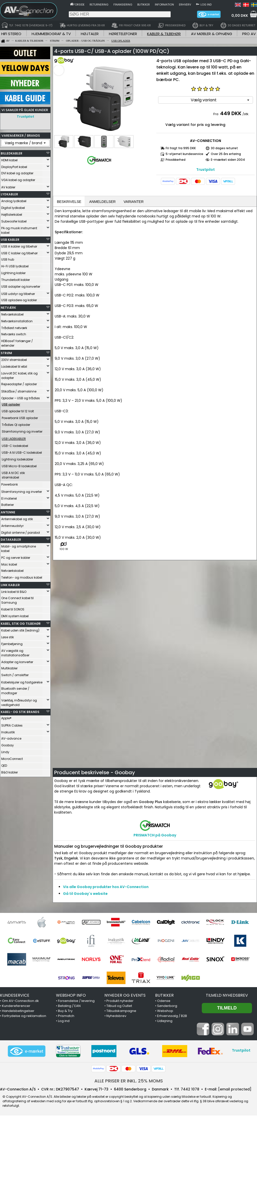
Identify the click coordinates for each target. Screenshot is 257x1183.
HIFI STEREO (11, 33)
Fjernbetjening (12, 644)
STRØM (6, 353)
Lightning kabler (13, 273)
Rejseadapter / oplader (19, 384)
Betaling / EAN (69, 1006)
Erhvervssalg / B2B (172, 1016)
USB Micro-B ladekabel (19, 466)
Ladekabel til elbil (14, 366)
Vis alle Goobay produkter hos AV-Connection (106, 887)
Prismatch (66, 1016)
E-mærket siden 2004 (228, 159)
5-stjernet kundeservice (184, 154)
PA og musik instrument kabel (19, 230)
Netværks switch (13, 334)
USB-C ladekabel (15, 446)
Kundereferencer (16, 1006)
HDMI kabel (9, 160)
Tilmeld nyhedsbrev (227, 996)
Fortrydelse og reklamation (24, 1016)
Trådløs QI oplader (16, 425)
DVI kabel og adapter (17, 173)
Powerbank (9, 484)
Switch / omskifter (15, 675)
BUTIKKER (164, 996)
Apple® (6, 718)
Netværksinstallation (17, 321)
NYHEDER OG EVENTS (125, 996)
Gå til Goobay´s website (85, 894)
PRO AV (249, 33)
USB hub (7, 259)
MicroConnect (12, 759)
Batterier (7, 505)
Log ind (206, 5)
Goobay (7, 745)
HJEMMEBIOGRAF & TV (51, 33)
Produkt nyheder (120, 1001)
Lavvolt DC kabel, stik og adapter (19, 375)
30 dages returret (224, 148)
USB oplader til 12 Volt (18, 411)
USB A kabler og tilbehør (19, 246)
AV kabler (8, 187)
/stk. (245, 114)
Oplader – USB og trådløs (20, 398)
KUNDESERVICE (14, 996)
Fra (216, 114)
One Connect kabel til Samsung (17, 600)
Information (164, 5)
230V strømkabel (14, 360)
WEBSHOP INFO (71, 996)
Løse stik (7, 637)
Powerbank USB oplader (20, 418)
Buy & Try (65, 1011)
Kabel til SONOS (12, 609)
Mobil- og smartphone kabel (18, 548)
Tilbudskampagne (121, 1011)
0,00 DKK (239, 15)
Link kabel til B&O (13, 592)
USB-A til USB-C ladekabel (22, 452)
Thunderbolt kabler (15, 280)
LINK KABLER (10, 585)
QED (4, 765)
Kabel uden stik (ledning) (20, 630)
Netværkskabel (12, 314)
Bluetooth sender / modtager (15, 690)
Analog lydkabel (13, 201)
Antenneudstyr (12, 526)
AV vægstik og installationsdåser (15, 653)
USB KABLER (10, 240)
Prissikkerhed (175, 159)
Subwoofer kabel (14, 221)
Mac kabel (9, 564)
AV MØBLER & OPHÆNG (211, 33)
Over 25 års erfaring (226, 154)
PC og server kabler (15, 558)
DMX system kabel (15, 616)
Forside (79, 5)
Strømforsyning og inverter (22, 431)
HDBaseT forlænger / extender (17, 343)
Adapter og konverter (17, 662)
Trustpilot (25, 116)
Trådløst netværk (14, 328)
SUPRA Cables (12, 725)
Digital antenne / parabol (20, 532)
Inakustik (8, 732)
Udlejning (164, 1021)
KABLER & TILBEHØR (164, 33)
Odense (163, 1001)
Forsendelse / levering (76, 1001)
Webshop (165, 1011)
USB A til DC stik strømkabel (13, 475)
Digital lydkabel (13, 208)
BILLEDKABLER (11, 153)
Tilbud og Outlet (119, 1006)
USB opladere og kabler (19, 300)
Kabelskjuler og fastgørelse (21, 682)
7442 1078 (190, 1089)
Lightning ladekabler (17, 459)
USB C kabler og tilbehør (19, 253)
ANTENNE (8, 512)
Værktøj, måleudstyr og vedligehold (19, 702)
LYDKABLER (9, 194)
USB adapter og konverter (20, 286)
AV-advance (11, 738)
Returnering (99, 5)
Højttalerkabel (11, 214)
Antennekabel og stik (17, 519)
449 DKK (230, 113)
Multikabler (9, 668)
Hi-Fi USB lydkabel (15, 266)
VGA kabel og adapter (18, 180)
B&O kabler (9, 772)
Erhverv (185, 5)
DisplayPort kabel (14, 167)
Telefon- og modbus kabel (21, 577)
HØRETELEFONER (123, 33)
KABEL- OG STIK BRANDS (20, 712)
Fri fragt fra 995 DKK (181, 148)
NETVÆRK (8, 307)
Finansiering (122, 5)
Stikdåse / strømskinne (18, 391)
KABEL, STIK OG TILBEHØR (21, 623)
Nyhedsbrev (116, 1016)
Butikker (143, 5)
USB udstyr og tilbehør (18, 294)
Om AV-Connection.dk (20, 1001)
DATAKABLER (11, 539)
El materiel (9, 498)
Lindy (5, 752)
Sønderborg (167, 1006)
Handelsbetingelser (18, 1011)
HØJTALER (90, 33)
